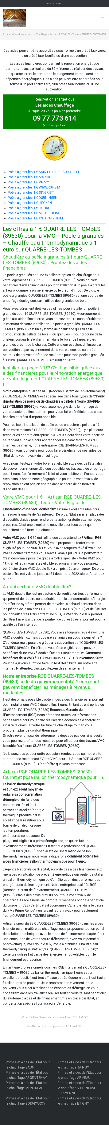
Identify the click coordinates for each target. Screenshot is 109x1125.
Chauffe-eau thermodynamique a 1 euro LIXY (54, 1026)
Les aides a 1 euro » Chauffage (30, 34)
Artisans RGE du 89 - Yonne (64, 34)
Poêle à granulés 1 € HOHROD (30, 208)
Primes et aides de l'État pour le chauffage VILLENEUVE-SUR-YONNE (79, 1088)
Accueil (7, 34)
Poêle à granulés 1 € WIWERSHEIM (34, 187)
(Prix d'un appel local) (54, 125)
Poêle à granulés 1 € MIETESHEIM (33, 213)
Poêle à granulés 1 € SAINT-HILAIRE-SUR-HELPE (44, 172)
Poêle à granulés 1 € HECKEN (30, 203)
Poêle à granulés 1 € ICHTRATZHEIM (35, 218)
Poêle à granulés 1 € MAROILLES (32, 177)
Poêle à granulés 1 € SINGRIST (31, 192)
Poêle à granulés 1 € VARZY (28, 182)
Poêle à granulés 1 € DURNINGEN (33, 198)
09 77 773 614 (53, 3)
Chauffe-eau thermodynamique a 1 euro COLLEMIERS (55, 1017)
